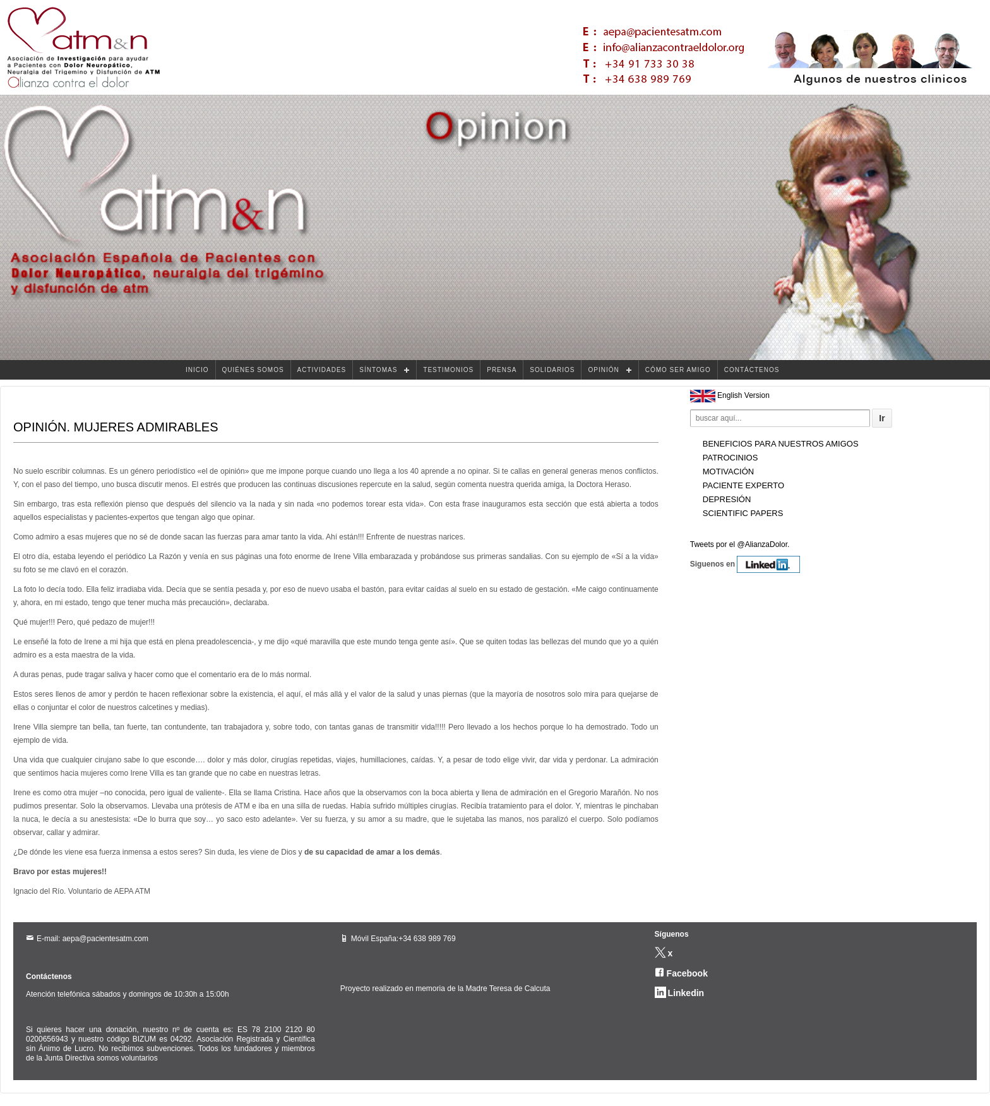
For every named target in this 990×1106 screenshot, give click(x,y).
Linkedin (686, 993)
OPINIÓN (603, 369)
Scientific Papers (743, 513)
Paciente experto (743, 485)
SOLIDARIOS (552, 369)
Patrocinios (730, 457)
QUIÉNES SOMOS (253, 369)
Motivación (728, 471)
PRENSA (501, 369)
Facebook (687, 973)
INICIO (197, 369)
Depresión (727, 499)
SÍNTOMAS (378, 369)
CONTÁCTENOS (752, 369)
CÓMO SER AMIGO (678, 369)
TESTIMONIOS (448, 369)
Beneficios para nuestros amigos (781, 443)
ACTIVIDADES (322, 369)
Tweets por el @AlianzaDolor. (740, 544)
